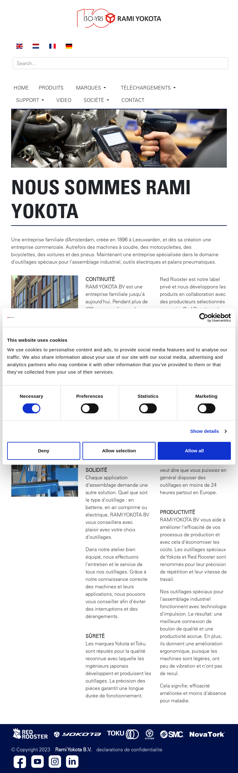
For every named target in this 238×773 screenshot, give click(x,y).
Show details (204, 431)
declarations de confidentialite (129, 749)
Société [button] (94, 100)
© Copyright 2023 (30, 749)
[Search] (120, 63)
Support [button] (28, 100)
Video (63, 100)
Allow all (194, 450)
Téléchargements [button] (146, 88)
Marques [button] (89, 88)
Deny (43, 450)
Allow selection (119, 450)
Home (21, 88)
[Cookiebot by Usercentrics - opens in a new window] (204, 317)
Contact (132, 100)
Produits (51, 88)
